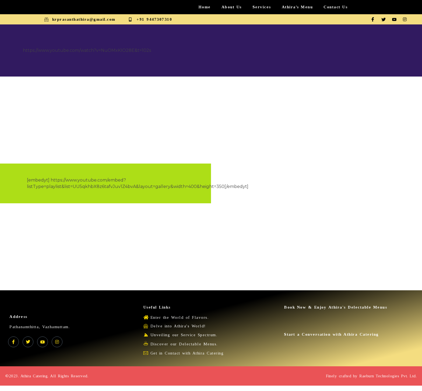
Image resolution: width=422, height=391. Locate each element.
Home (204, 7)
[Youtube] (396, 19)
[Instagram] (407, 19)
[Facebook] (375, 19)
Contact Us (335, 7)
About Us (231, 7)
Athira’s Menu (297, 7)
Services (261, 7)
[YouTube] (42, 341)
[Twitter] (385, 19)
